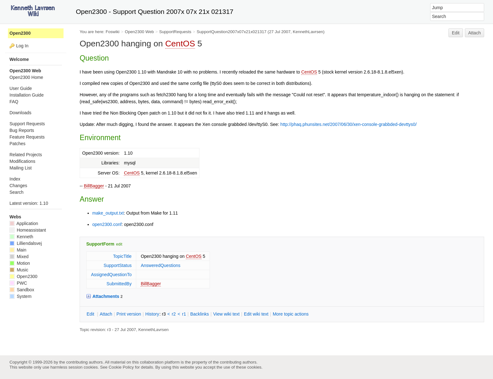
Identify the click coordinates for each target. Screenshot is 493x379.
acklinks (199, 314)
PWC (18, 283)
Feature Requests (27, 136)
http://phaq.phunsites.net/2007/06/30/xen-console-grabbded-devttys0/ (348, 124)
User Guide (20, 88)
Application (23, 223)
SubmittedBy (119, 283)
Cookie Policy (121, 367)
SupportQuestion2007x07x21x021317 (231, 31)
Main (17, 249)
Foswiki (112, 31)
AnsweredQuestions (160, 265)
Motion (19, 263)
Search (16, 192)
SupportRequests (175, 31)
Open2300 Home (26, 77)
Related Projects (25, 154)
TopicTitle (122, 256)
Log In (22, 45)
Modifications (22, 161)
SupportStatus (118, 265)
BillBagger (94, 185)
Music (18, 269)
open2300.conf (107, 224)
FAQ (13, 101)
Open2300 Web (139, 31)
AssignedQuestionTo (111, 274)
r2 (174, 314)
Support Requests (27, 123)
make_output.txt (108, 213)
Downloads (20, 112)
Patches (17, 143)
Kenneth (21, 236)
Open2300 (20, 33)
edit (119, 244)
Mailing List (20, 167)
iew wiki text (226, 314)
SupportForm (100, 243)
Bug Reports (21, 130)
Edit (456, 32)
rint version (129, 314)
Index (14, 178)
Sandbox (21, 289)
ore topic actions (291, 314)
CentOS (180, 43)
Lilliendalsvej (25, 243)
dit (91, 314)
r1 (184, 314)
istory (152, 314)
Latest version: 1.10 (28, 203)
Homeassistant (27, 230)
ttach (106, 314)
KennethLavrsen (308, 31)
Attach (474, 32)
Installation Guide (26, 95)
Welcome (19, 59)
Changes (18, 185)
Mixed (18, 256)
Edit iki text (256, 314)
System (20, 296)
